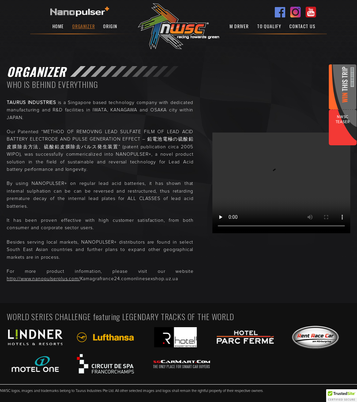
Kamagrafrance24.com (105, 279)
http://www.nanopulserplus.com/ (43, 279)
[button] (341, 395)
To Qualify (269, 26)
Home (58, 26)
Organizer (83, 26)
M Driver (239, 26)
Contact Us (302, 26)
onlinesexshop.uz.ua (154, 279)
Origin (110, 26)
